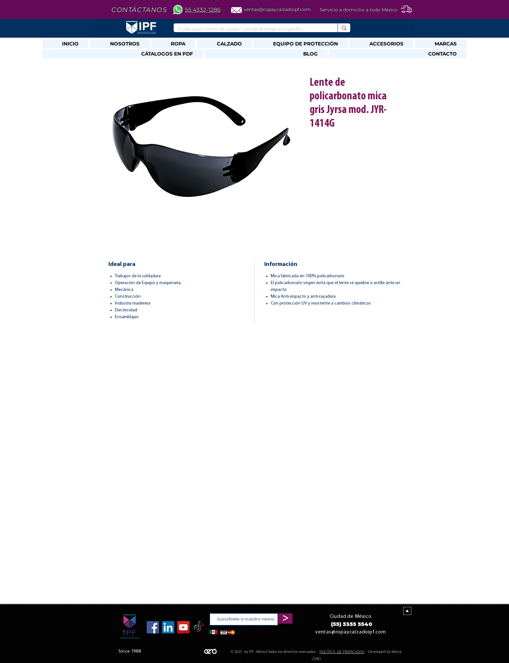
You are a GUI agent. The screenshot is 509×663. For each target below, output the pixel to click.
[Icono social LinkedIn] (168, 627)
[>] (285, 618)
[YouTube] (183, 627)
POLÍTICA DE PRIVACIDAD (341, 652)
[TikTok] (198, 627)
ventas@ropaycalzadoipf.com (277, 9)
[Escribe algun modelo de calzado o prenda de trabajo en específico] (251, 29)
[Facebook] (153, 627)
